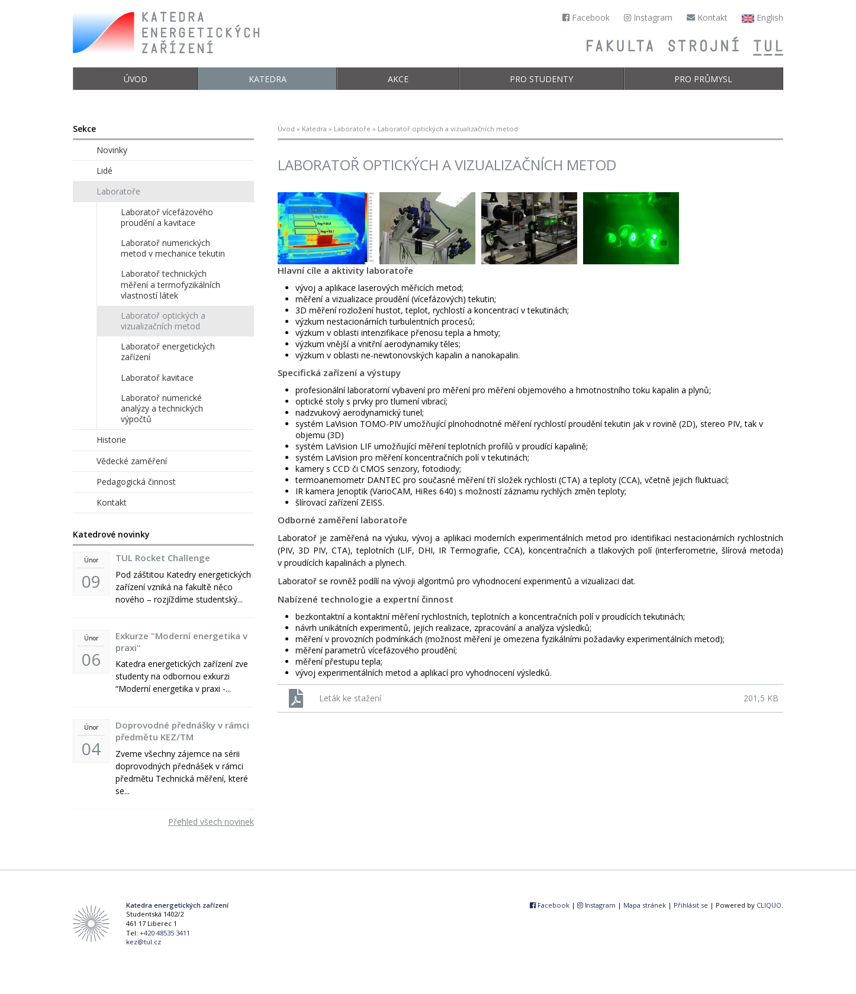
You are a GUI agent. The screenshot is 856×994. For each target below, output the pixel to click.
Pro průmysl (703, 79)
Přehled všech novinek (211, 821)
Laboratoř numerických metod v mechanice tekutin (173, 248)
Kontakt (707, 17)
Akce (398, 79)
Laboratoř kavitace (157, 377)
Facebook (586, 17)
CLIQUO (769, 905)
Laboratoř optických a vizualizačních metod (163, 321)
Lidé (104, 170)
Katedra (268, 79)
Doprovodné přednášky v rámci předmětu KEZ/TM (182, 731)
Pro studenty (541, 79)
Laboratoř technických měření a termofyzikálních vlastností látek (170, 284)
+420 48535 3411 (165, 932)
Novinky (111, 150)
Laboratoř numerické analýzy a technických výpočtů (162, 408)
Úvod (135, 79)
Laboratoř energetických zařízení (168, 351)
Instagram (648, 17)
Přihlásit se (691, 905)
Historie (111, 439)
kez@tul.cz (143, 941)
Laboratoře (352, 128)
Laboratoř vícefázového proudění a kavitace (167, 217)
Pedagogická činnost (136, 481)
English (762, 18)
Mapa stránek (644, 905)
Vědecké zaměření (131, 461)
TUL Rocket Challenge (162, 558)
